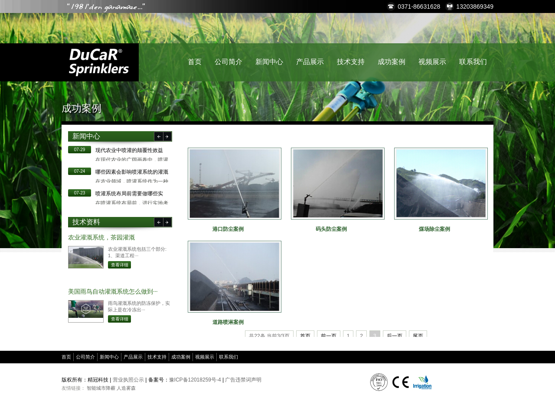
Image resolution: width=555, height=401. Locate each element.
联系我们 (473, 61)
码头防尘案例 (331, 229)
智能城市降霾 (101, 388)
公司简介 (228, 61)
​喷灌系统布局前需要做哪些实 (129, 194)
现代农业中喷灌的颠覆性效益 (129, 150)
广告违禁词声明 (243, 380)
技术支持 (351, 61)
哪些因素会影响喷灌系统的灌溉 (131, 172)
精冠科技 (98, 62)
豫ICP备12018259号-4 (195, 380)
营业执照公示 (128, 380)
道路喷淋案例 (228, 322)
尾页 (418, 336)
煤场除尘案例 (434, 229)
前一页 (328, 336)
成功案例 (391, 61)
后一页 (394, 336)
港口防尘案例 (228, 229)
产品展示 (310, 61)
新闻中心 (269, 61)
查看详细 (119, 264)
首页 (195, 61)
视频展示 (432, 61)
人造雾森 (126, 388)
